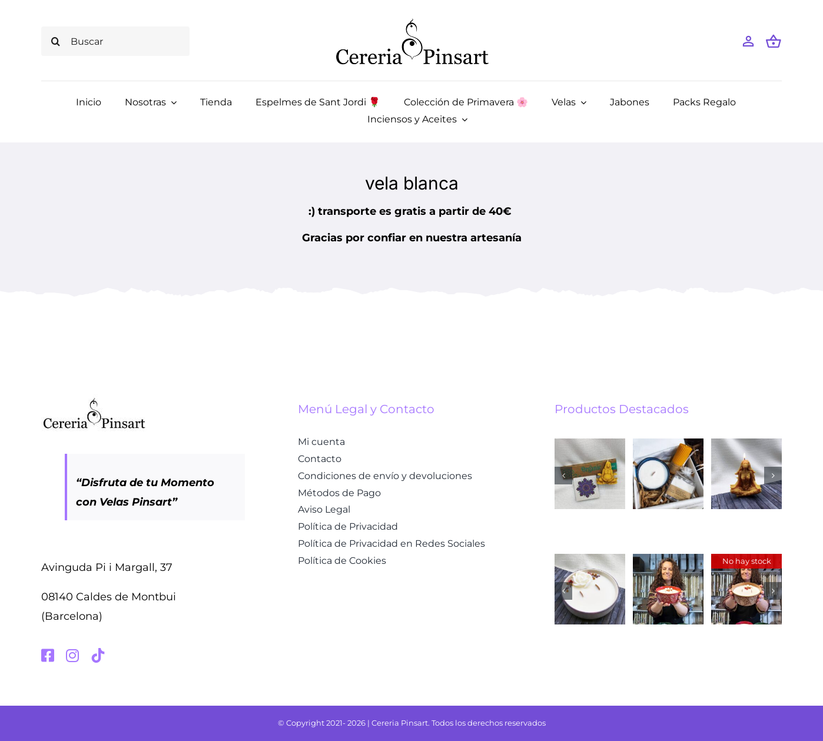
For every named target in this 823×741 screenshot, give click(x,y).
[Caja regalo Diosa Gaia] (590, 444)
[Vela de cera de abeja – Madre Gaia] (746, 444)
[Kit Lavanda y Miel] (668, 444)
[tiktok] (98, 655)
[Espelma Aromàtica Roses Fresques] (590, 560)
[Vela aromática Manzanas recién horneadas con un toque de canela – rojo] (668, 560)
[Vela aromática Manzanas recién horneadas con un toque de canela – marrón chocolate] (746, 560)
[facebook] (47, 655)
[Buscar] (115, 41)
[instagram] (72, 655)
